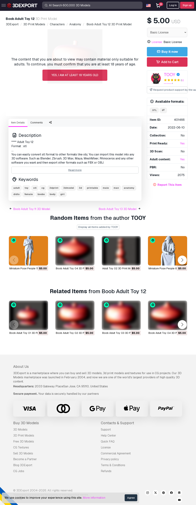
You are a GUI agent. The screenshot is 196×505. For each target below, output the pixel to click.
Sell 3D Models (23, 453)
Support (106, 429)
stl (34, 187)
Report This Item (170, 185)
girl (62, 194)
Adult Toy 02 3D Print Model (118, 268)
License (106, 447)
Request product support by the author (168, 90)
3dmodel (68, 187)
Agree (131, 497)
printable (92, 187)
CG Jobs (18, 471)
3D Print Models (23, 435)
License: (157, 42)
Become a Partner (25, 459)
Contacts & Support (117, 423)
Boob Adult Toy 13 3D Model (118, 209)
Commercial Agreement (116, 453)
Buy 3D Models (26, 423)
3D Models (20, 429)
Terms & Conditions (113, 465)
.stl (154, 110)
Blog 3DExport (22, 465)
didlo (16, 194)
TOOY (169, 74)
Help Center (108, 435)
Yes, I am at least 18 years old (74, 75)
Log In (173, 5)
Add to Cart (167, 62)
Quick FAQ (108, 441)
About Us (21, 366)
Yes (182, 143)
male (106, 187)
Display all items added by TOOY (98, 227)
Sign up (187, 5)
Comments (36, 122)
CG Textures (21, 447)
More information (94, 498)
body (52, 194)
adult (16, 187)
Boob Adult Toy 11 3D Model (31, 209)
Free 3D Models (23, 441)
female (28, 194)
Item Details (18, 122)
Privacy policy (110, 459)
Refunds (106, 471)
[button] (182, 260)
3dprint (53, 187)
